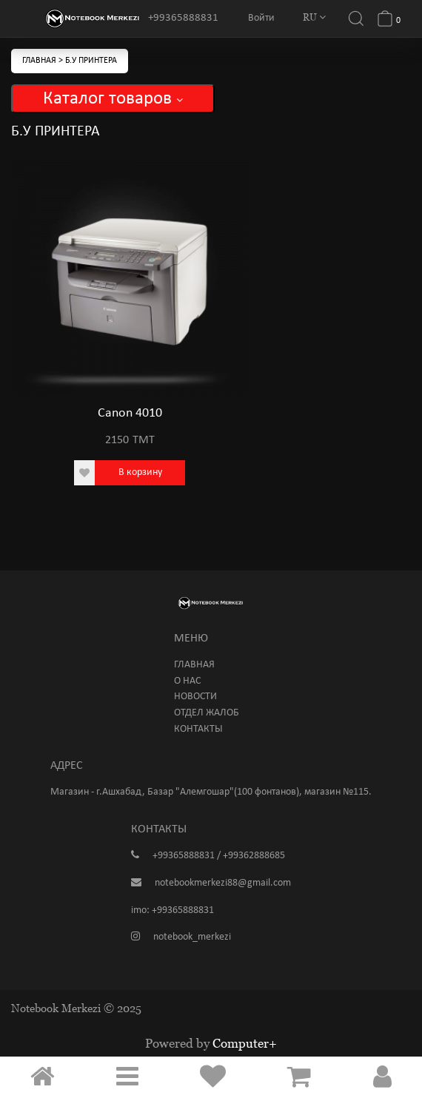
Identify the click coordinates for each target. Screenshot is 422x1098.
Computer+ (244, 1043)
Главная (40, 60)
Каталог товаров (113, 99)
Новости (195, 696)
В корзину (140, 472)
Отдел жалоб (206, 712)
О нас (187, 681)
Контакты (198, 729)
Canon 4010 (130, 413)
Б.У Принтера (91, 60)
